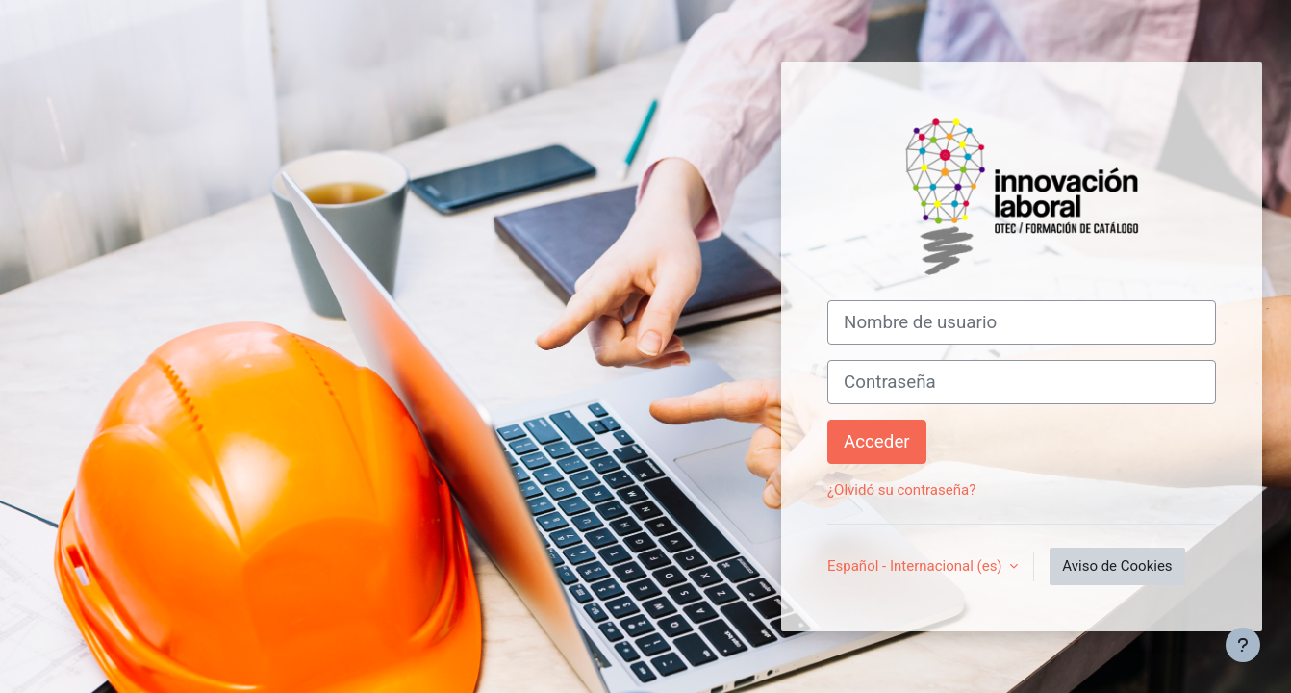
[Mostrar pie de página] (1243, 645)
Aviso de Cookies (1117, 566)
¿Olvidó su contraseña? (901, 490)
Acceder (877, 441)
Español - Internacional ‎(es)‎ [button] (916, 566)
